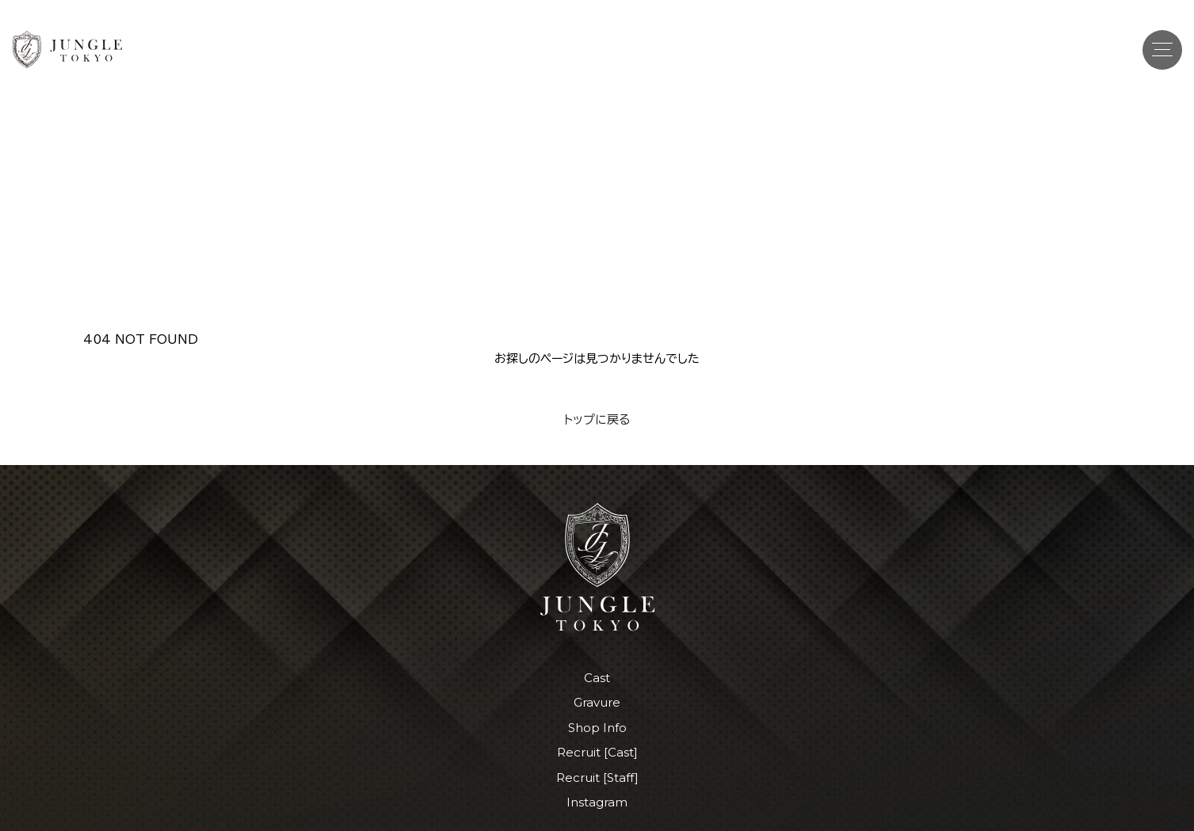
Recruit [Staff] (597, 777)
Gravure (597, 702)
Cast (597, 677)
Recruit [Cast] (597, 752)
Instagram (597, 802)
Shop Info (597, 727)
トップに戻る (597, 419)
